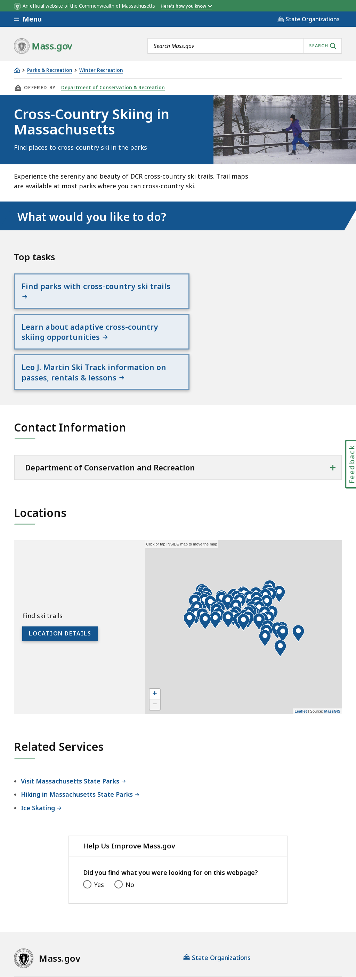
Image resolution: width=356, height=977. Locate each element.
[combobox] (244, 46)
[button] (228, 552)
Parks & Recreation (49, 70)
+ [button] (155, 627)
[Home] (17, 70)
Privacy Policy (134, 919)
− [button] (155, 638)
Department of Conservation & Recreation (112, 87)
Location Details (60, 567)
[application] (243, 560)
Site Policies (182, 919)
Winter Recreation (101, 70)
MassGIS (332, 644)
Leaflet (300, 644)
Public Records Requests (247, 919)
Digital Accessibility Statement (59, 919)
